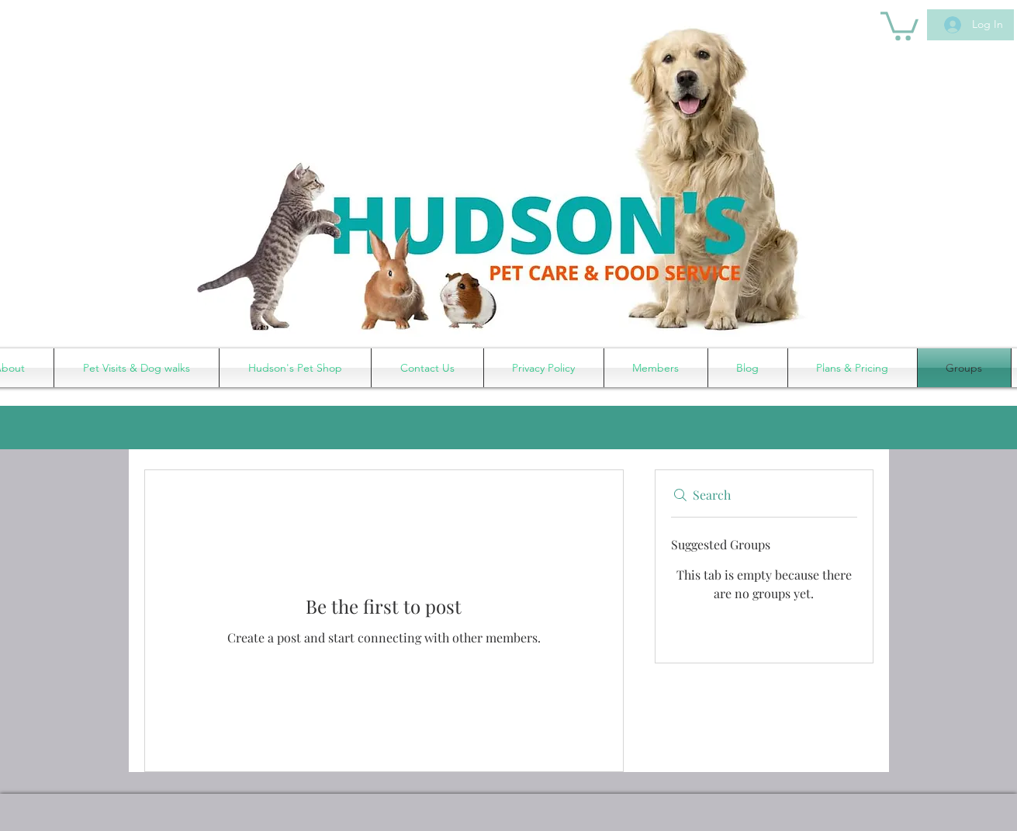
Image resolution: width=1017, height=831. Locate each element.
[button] (899, 24)
